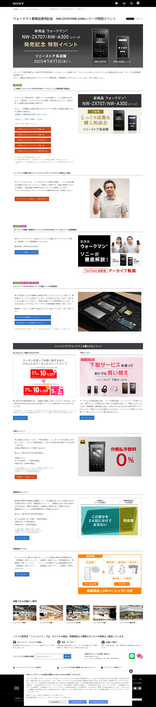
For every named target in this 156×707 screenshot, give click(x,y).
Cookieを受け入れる (99, 702)
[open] (131, 3)
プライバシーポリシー (54, 697)
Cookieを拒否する (78, 702)
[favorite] (116, 3)
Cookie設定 (55, 702)
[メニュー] (139, 3)
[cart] (124, 3)
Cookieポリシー (48, 695)
